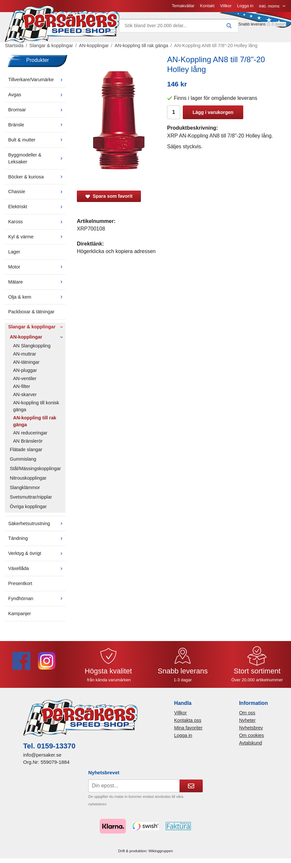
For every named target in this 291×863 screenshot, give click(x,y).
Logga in (245, 5)
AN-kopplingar (37, 337)
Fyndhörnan (36, 598)
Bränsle (36, 124)
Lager (14, 251)
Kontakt (207, 5)
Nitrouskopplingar (28, 478)
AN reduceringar (30, 432)
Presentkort (20, 583)
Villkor (225, 5)
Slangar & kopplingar (36, 326)
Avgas (36, 94)
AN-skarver (25, 394)
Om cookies (251, 735)
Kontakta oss (187, 720)
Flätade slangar (26, 449)
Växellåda (36, 568)
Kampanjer (19, 613)
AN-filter (21, 386)
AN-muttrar (24, 354)
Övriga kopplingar (28, 506)
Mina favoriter (188, 727)
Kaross (36, 221)
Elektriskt (36, 206)
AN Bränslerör (28, 441)
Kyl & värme (36, 236)
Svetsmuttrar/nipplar (31, 497)
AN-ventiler (24, 378)
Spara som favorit (108, 196)
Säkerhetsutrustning (36, 523)
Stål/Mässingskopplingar (35, 468)
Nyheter (247, 720)
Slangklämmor (25, 487)
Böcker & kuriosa (36, 176)
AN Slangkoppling (31, 345)
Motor (36, 266)
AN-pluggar (25, 370)
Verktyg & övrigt (36, 553)
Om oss (247, 712)
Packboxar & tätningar (31, 311)
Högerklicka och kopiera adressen (116, 251)
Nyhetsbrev (251, 727)
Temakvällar (183, 5)
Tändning (36, 538)
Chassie (36, 191)
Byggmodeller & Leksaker (36, 158)
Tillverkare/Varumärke (36, 79)
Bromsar (36, 109)
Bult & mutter (36, 139)
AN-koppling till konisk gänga (36, 406)
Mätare (36, 282)
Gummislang (23, 459)
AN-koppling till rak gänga (34, 421)
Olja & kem (36, 297)
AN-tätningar (26, 362)
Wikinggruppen (160, 851)
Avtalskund (250, 742)
